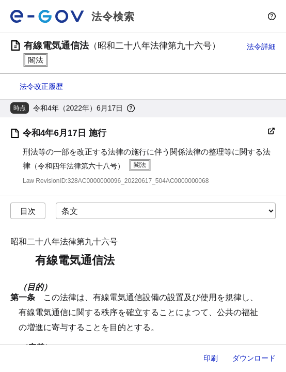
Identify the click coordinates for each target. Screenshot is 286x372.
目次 (28, 211)
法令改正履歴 (41, 86)
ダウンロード (254, 358)
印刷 (210, 358)
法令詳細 (261, 46)
